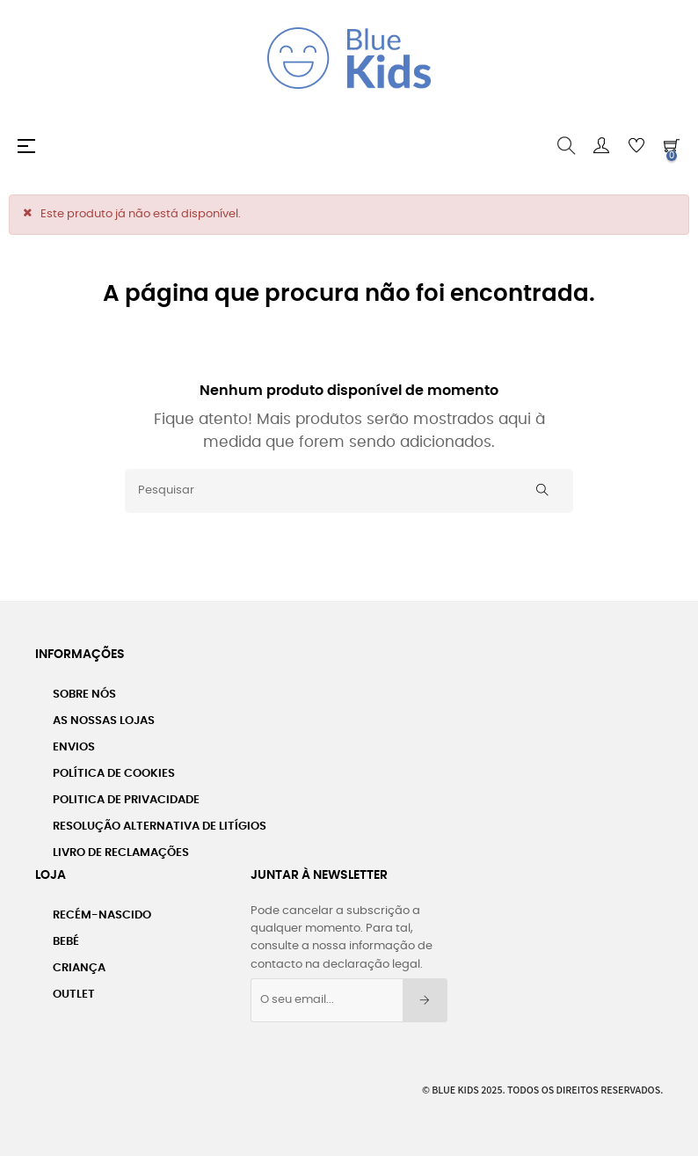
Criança (79, 968)
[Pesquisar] (349, 490)
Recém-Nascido (102, 915)
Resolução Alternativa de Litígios (159, 826)
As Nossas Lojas (104, 721)
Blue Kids (455, 1089)
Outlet (74, 994)
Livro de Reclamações (121, 853)
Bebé (66, 941)
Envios (74, 747)
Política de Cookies (114, 773)
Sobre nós (84, 694)
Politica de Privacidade (126, 800)
